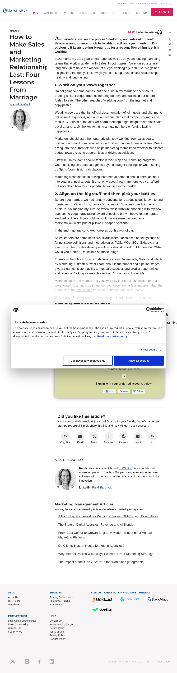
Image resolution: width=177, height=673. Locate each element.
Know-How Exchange (61, 624)
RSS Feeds (14, 601)
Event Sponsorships (19, 624)
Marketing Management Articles (84, 504)
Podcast (153, 4)
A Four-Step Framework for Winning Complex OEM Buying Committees (108, 516)
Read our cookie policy (112, 336)
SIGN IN (126, 13)
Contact (163, 4)
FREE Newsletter (125, 4)
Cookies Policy (58, 639)
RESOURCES (86, 13)
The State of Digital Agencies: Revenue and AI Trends (95, 524)
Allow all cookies (138, 360)
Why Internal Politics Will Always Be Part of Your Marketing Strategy (105, 554)
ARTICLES (50, 13)
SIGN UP (141, 13)
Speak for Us (15, 631)
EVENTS (68, 13)
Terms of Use (57, 631)
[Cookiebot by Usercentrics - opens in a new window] (148, 309)
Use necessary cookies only (88, 360)
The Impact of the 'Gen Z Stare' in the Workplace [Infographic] (101, 562)
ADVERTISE (107, 13)
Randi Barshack (22, 104)
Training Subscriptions (61, 597)
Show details (149, 349)
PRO (36, 13)
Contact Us (56, 620)
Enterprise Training (60, 601)
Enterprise (141, 4)
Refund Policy (57, 628)
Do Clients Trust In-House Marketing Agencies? (91, 545)
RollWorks (125, 468)
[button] (110, 390)
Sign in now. (134, 368)
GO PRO (162, 12)
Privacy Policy (57, 635)
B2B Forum (56, 604)
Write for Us (14, 628)
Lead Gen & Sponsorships (22, 620)
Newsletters (14, 604)
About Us (13, 597)
